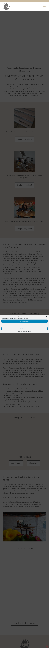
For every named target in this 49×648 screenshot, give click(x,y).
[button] (47, 316)
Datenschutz (20, 331)
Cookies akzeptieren (24, 321)
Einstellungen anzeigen (24, 328)
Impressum (29, 331)
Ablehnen (24, 324)
